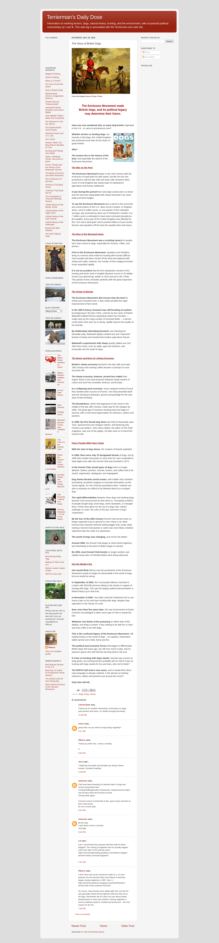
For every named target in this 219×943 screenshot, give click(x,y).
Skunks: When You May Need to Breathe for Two (54, 145)
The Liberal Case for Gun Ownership (54, 680)
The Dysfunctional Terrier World (53, 128)
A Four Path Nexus (60, 392)
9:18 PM (82, 832)
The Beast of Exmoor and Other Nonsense (54, 174)
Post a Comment (82, 914)
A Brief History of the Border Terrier (54, 206)
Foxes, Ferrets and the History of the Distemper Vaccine (53, 167)
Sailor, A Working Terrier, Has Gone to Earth (54, 159)
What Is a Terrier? (53, 81)
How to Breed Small (54, 90)
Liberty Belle (84, 705)
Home (103, 925)
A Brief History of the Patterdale (54, 223)
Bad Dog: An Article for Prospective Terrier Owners (55, 672)
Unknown (82, 781)
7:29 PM (82, 908)
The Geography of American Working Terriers (53, 198)
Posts (146, 52)
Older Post (127, 925)
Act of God (50, 139)
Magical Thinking (52, 74)
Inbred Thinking (52, 77)
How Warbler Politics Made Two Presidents (54, 117)
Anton (81, 724)
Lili (79, 841)
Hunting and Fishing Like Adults (54, 152)
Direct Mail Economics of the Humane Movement (55, 686)
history (93, 694)
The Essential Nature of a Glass (61, 499)
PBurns (81, 740)
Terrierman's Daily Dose (74, 17)
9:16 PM (82, 810)
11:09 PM (82, 715)
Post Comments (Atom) (94, 932)
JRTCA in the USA (53, 574)
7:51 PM (82, 862)
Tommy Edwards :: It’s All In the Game (61, 514)
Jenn (80, 762)
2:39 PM (82, 772)
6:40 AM (82, 753)
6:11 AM (82, 731)
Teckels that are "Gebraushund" (52, 103)
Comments (148, 57)
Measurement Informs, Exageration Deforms (54, 95)
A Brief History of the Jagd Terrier (54, 211)
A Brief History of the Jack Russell (54, 217)
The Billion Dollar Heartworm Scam (61, 361)
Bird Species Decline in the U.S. (54, 665)
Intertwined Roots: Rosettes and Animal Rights (54, 109)
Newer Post (79, 925)
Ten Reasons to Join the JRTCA (54, 122)
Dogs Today (97, 96)
